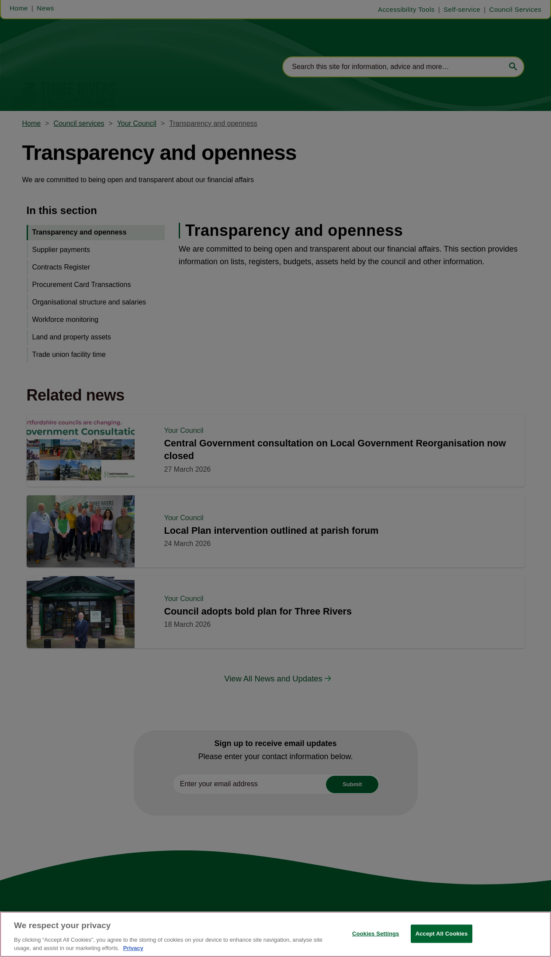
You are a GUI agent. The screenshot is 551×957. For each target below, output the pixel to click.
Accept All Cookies (442, 933)
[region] (275, 934)
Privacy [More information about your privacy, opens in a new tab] (133, 948)
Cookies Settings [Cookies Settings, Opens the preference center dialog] (375, 933)
